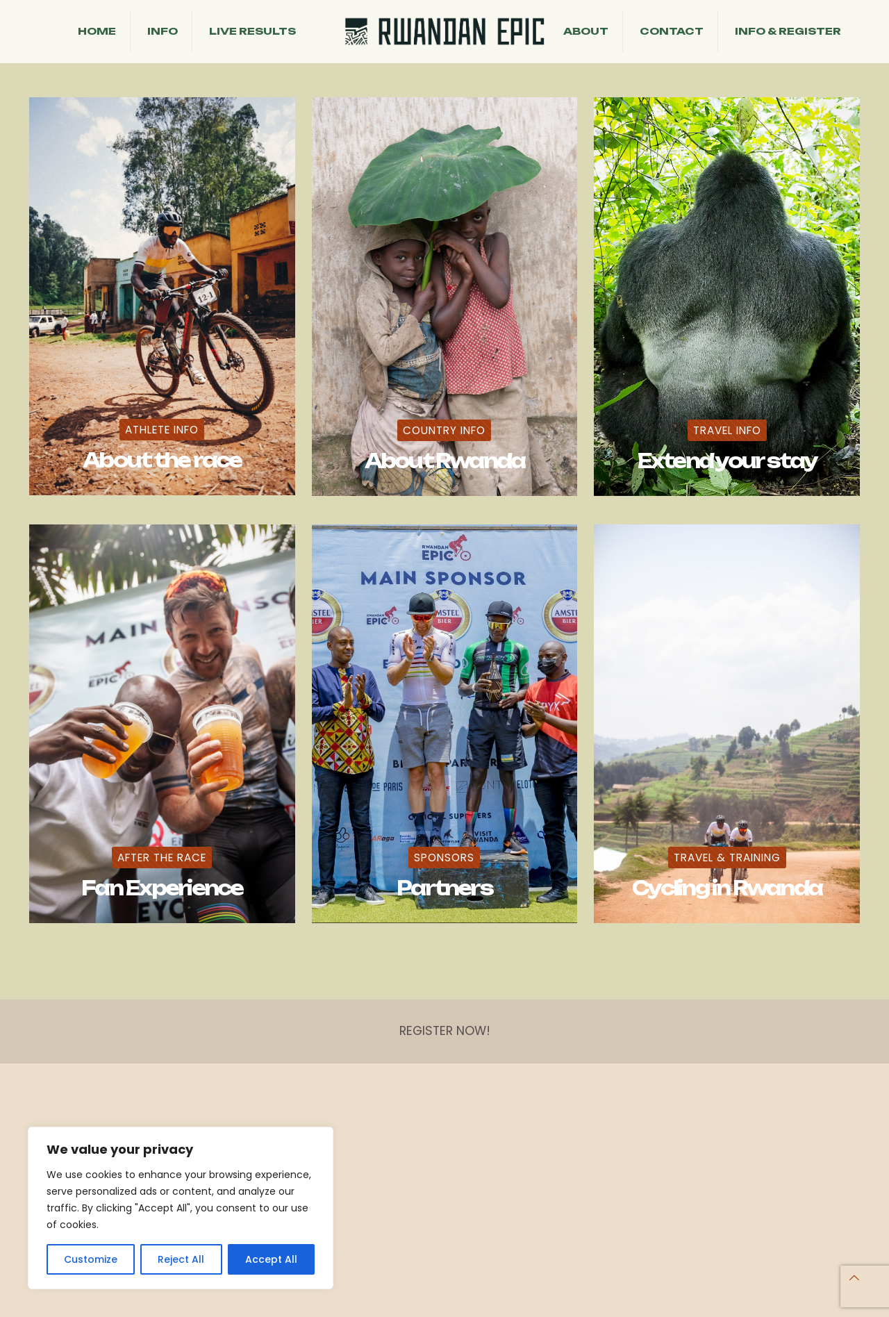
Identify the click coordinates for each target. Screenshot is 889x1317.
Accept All (271, 1259)
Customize (90, 1259)
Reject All (181, 1259)
